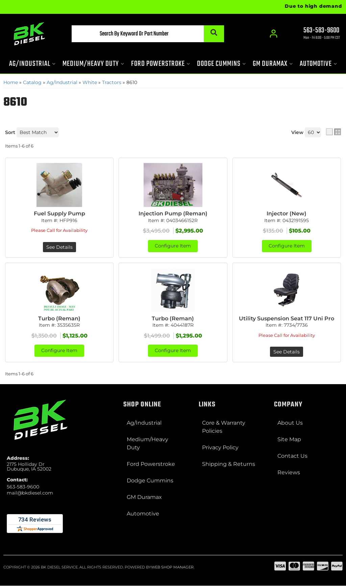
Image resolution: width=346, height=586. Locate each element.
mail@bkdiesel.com (30, 492)
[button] (146, 33)
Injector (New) (286, 213)
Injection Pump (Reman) (173, 213)
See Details (59, 247)
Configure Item (173, 246)
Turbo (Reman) (59, 318)
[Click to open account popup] (273, 34)
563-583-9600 (23, 487)
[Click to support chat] (315, 34)
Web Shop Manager (172, 567)
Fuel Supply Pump (59, 213)
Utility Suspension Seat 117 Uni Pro (286, 318)
